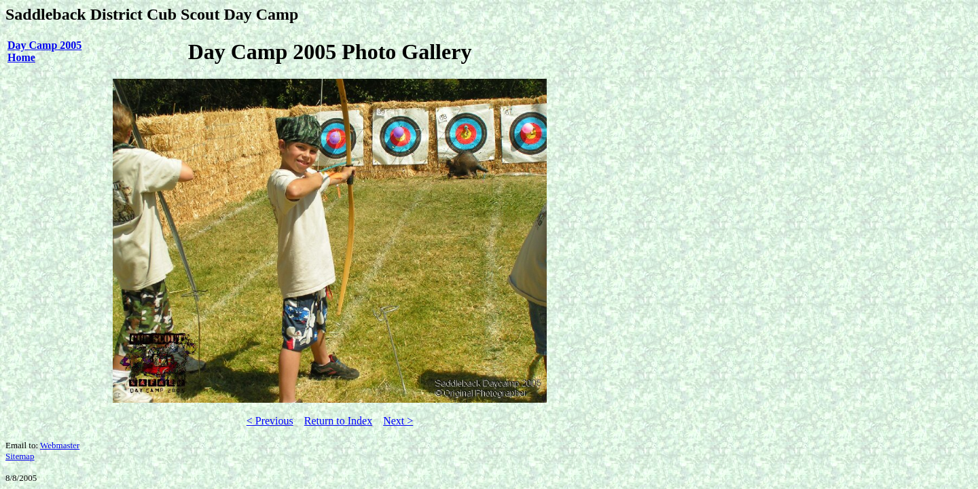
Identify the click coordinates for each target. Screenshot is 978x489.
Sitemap (20, 456)
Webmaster (59, 445)
